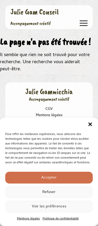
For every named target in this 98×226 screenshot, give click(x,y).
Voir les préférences (49, 206)
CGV (49, 109)
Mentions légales (28, 219)
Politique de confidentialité (61, 219)
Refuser (49, 192)
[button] (90, 124)
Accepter (49, 178)
